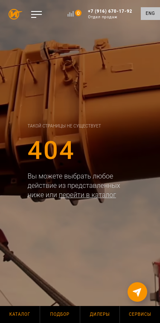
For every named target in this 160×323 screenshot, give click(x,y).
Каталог (19, 314)
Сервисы (140, 314)
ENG (150, 13)
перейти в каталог (87, 195)
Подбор (60, 314)
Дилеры (100, 314)
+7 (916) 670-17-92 (110, 14)
